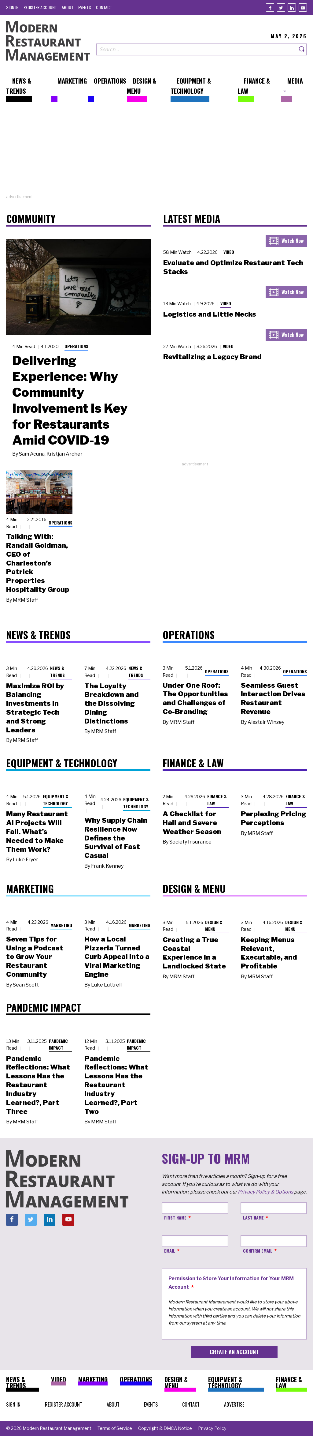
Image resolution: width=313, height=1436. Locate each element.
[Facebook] (270, 7)
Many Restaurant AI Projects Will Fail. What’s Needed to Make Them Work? (37, 831)
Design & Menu (214, 925)
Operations (76, 346)
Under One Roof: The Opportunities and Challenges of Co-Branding (195, 698)
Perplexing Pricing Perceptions (273, 818)
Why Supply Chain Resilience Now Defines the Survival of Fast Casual (115, 838)
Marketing (61, 925)
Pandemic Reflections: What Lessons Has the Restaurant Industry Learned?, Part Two (116, 1085)
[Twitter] (281, 7)
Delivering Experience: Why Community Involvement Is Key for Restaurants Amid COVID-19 (69, 400)
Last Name (253, 1217)
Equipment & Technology (55, 799)
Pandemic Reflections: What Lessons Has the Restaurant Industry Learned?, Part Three (38, 1085)
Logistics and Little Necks (209, 314)
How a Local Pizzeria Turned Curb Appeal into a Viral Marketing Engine (116, 957)
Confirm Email (257, 1250)
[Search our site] (196, 49)
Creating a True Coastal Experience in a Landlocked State (194, 952)
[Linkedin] (292, 7)
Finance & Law (217, 799)
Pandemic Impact (58, 1044)
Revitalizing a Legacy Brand (212, 356)
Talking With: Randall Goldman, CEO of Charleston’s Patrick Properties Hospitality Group (37, 563)
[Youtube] (303, 7)
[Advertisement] (156, 151)
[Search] (302, 49)
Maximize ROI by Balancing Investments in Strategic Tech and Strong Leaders (35, 708)
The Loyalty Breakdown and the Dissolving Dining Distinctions (111, 703)
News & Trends (57, 671)
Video (228, 252)
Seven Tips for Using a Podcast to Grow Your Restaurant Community (34, 957)
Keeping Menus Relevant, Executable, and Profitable (269, 952)
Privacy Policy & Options (265, 1192)
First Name (175, 1217)
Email (169, 1250)
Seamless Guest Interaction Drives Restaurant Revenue (273, 698)
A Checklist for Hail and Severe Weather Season (192, 823)
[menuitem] (12, 7)
